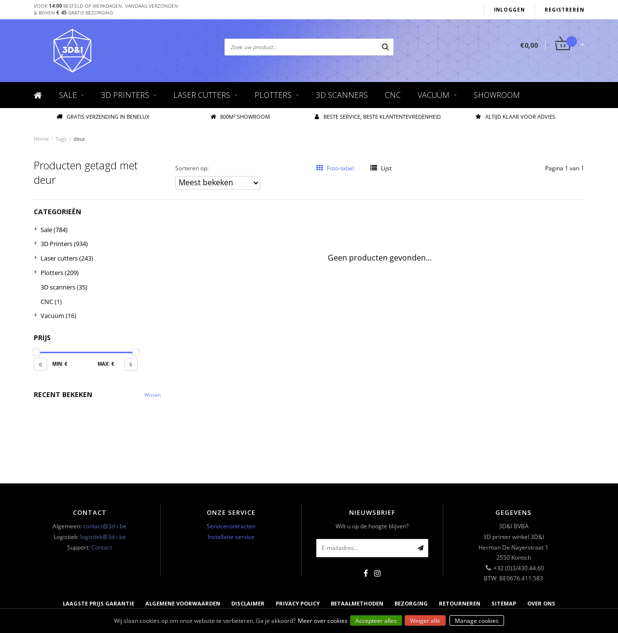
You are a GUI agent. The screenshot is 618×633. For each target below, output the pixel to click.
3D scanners (342, 95)
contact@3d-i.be (104, 526)
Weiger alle (425, 621)
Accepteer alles (376, 621)
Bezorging (411, 603)
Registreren (564, 9)
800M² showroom (240, 116)
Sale (68, 95)
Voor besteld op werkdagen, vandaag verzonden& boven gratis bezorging (106, 9)
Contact (101, 547)
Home (41, 138)
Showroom (497, 95)
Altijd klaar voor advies (515, 116)
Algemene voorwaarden (182, 603)
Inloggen (509, 9)
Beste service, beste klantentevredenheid (378, 116)
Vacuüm (433, 95)
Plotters (273, 95)
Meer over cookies (323, 621)
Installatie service (231, 537)
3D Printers (125, 95)
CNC (393, 95)
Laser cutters (201, 95)
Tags (61, 138)
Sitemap (504, 603)
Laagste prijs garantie (98, 603)
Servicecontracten (231, 526)
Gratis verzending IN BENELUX (102, 116)
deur (79, 138)
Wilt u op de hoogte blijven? (372, 526)
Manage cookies (477, 621)
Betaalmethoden (357, 603)
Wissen (152, 394)
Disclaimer (248, 603)
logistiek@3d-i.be (103, 537)
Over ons (541, 603)
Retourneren (459, 603)
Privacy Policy (298, 603)
